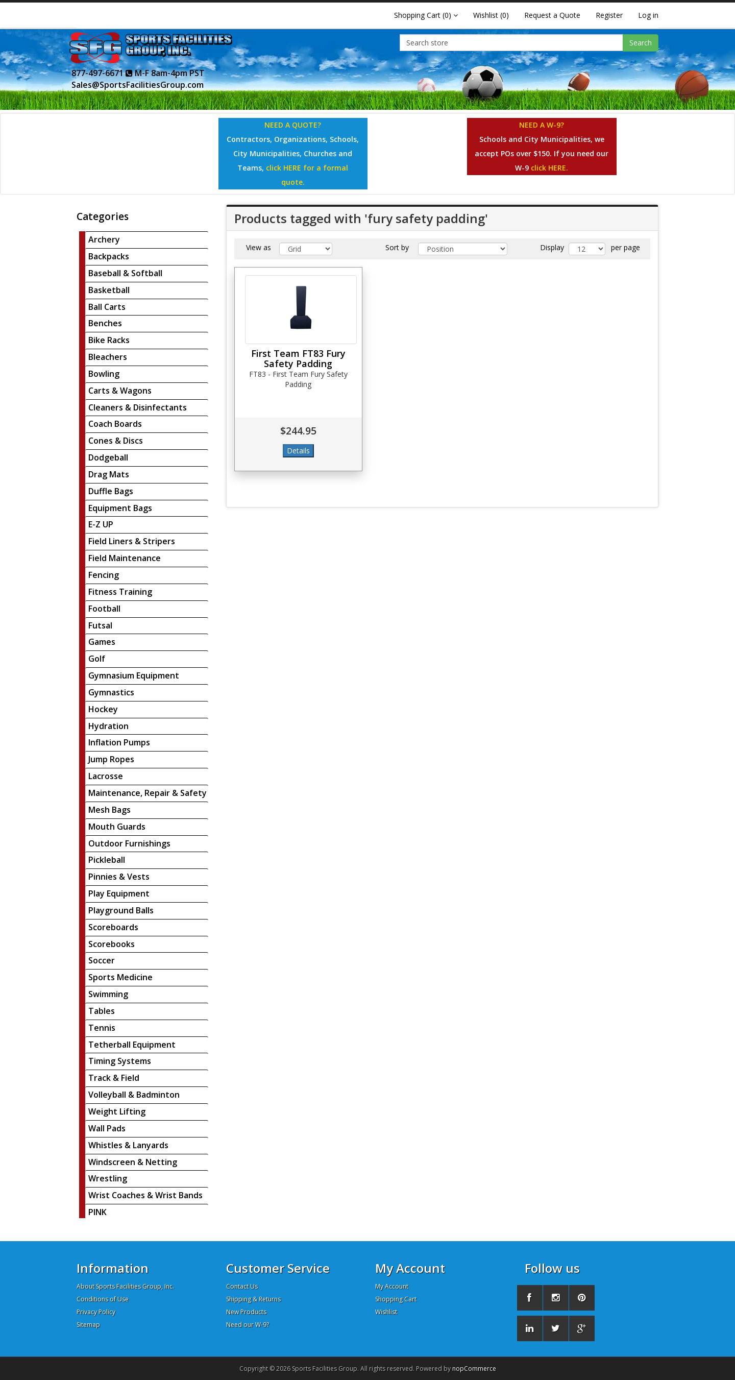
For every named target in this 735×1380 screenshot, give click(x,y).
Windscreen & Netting (132, 1162)
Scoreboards (113, 927)
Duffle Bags (110, 491)
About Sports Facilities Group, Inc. (125, 1286)
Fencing (103, 574)
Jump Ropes (111, 759)
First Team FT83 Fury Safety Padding (298, 358)
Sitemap (88, 1324)
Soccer (101, 960)
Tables (101, 1010)
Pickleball (106, 859)
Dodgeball (108, 457)
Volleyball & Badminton (134, 1094)
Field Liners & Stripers (131, 541)
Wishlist (386, 1312)
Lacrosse (105, 776)
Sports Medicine (120, 977)
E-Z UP (100, 524)
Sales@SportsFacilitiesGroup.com (137, 84)
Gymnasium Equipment (133, 675)
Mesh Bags (109, 809)
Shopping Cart (395, 1299)
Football (104, 608)
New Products (246, 1312)
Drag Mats (108, 474)
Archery (104, 239)
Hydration (108, 726)
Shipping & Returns (253, 1299)
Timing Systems (119, 1061)
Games (101, 641)
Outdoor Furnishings (129, 843)
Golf (96, 658)
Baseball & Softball (125, 273)
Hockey (103, 709)
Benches (105, 323)
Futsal (100, 625)
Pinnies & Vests (119, 876)
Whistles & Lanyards (128, 1145)
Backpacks (108, 256)
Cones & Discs (115, 440)
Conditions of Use (103, 1299)
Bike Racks (109, 340)
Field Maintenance (124, 558)
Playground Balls (121, 910)
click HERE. (549, 168)
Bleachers (107, 356)
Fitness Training (120, 591)
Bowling (103, 373)
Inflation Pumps (119, 742)
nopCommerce (474, 1368)
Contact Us (242, 1286)
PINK (97, 1212)
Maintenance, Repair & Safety (147, 792)
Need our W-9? (247, 1324)
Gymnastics (111, 692)
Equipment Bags (120, 508)
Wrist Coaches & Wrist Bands (145, 1195)
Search (640, 42)
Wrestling (107, 1178)
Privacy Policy (96, 1312)
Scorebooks (111, 944)
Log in (648, 15)
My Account (391, 1286)
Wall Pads (107, 1128)
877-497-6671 (102, 73)
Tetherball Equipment (132, 1044)
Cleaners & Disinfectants (137, 407)
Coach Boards (115, 423)
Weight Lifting (116, 1111)
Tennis (101, 1027)
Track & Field (113, 1077)
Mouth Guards (116, 826)
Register (609, 15)
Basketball (109, 290)
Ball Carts (107, 306)
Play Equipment (119, 893)
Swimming (108, 994)
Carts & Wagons (120, 390)
